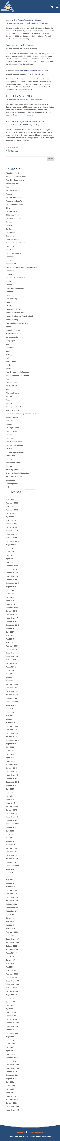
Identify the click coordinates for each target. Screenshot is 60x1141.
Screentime (10, 456)
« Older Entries (12, 147)
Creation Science (12, 239)
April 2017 (10, 639)
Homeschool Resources (15, 313)
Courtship (10, 236)
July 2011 (9, 873)
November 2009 (12, 943)
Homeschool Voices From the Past (19, 316)
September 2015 (12, 702)
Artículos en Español (14, 201)
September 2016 (12, 663)
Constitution (11, 225)
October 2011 (11, 862)
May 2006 (10, 1089)
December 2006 (12, 1065)
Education (10, 260)
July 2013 (10, 789)
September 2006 (12, 1075)
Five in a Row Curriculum (16, 278)
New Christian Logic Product (17, 372)
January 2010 (11, 936)
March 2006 (11, 1096)
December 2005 (12, 1106)
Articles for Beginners (14, 197)
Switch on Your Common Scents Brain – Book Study (24, 20)
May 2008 (10, 1005)
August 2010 (11, 911)
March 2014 (10, 761)
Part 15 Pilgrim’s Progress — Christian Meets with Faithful (27, 122)
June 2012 (10, 834)
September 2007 (12, 1033)
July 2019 (10, 548)
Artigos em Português (14, 204)
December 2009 (12, 939)
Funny (8, 281)
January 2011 (11, 894)
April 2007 (10, 1051)
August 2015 (11, 705)
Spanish (9, 459)
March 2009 (11, 970)
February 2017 (12, 646)
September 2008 (13, 991)
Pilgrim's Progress (36, 99)
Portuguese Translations (16, 407)
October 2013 (11, 779)
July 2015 (10, 709)
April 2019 (10, 559)
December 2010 (12, 897)
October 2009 (11, 946)
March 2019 (10, 562)
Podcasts (10, 396)
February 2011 (11, 890)
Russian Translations (14, 445)
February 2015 (12, 726)
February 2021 (12, 510)
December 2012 (12, 813)
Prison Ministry (12, 417)
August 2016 (11, 667)
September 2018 (12, 583)
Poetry (8, 400)
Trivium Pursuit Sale (37, 74)
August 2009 (11, 953)
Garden (9, 285)
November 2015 (12, 695)
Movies (8, 365)
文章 (7, 487)
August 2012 (11, 827)
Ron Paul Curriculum (14, 442)
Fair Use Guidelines (35, 1132)
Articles (9, 194)
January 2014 (11, 768)
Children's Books (12, 215)
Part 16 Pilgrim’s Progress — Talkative (20, 96)
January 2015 (11, 730)
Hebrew (9, 302)
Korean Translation (13, 334)
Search (50, 159)
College (9, 222)
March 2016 (10, 681)
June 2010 (10, 918)
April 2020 (10, 517)
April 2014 (10, 758)
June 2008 (10, 1002)
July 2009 (10, 956)
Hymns (9, 327)
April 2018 (10, 601)
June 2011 (10, 876)
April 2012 (10, 841)
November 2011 (12, 859)
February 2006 (12, 1099)
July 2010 (10, 915)
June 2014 (10, 751)
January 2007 (11, 1061)
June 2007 (10, 1044)
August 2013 (11, 786)
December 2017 (12, 615)
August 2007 (11, 1037)
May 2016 (10, 674)
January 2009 (11, 977)
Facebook (10, 271)
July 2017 (10, 632)
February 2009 (12, 974)
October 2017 (11, 622)
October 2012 (11, 820)
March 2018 (10, 604)
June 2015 (10, 712)
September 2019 (12, 541)
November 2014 (12, 737)
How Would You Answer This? (17, 323)
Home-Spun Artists (13, 309)
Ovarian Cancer (12, 382)
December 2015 (12, 691)
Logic (8, 351)
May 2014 (10, 754)
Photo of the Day (12, 386)
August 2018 (11, 587)
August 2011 (11, 869)
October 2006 (11, 1072)
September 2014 (12, 740)
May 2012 (10, 838)
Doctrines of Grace (13, 253)
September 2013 (12, 782)
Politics (9, 403)
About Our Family (13, 173)
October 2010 (11, 904)
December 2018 (12, 573)
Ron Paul (9, 438)
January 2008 (11, 1019)
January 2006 (11, 1103)
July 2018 (10, 590)
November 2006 (12, 1068)
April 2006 (10, 1093)
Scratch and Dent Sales (15, 452)
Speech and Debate (13, 463)
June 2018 (10, 594)
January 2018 (11, 611)
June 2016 (10, 670)
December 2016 (12, 653)
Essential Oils (43, 23)
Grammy (9, 292)
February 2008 (12, 1016)
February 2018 (12, 608)
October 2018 (11, 580)
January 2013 (11, 810)
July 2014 (10, 747)
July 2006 (10, 1082)
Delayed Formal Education (16, 243)
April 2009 (10, 967)
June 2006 (10, 1086)
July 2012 (10, 831)
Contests (9, 229)
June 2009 (10, 960)
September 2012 (12, 824)
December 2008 (12, 981)
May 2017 (9, 635)
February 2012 (12, 848)
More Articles (11, 361)
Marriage (9, 355)
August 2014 (11, 744)
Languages (10, 341)
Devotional (33, 49)
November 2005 (12, 1110)
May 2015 (10, 716)
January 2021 (11, 513)
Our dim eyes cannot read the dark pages (20, 45)
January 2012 (11, 852)
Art (7, 187)
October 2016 (11, 660)
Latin (8, 344)
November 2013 (12, 775)
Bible (8, 208)
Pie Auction (10, 389)
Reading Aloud (11, 431)
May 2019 (10, 555)
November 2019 (12, 534)
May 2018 (10, 597)
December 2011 (12, 855)
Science (9, 449)
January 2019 (11, 569)
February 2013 (12, 806)
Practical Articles (13, 410)
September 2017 (12, 625)
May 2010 (10, 922)
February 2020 (12, 524)
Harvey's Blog (11, 299)
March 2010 (10, 929)
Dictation (9, 250)
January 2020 (11, 527)
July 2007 (10, 1040)
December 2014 (12, 733)
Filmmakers (10, 274)
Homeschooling (12, 320)
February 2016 (12, 684)
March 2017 (10, 643)
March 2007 (11, 1054)
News (8, 379)
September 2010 (12, 908)
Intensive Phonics (13, 330)
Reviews (9, 435)
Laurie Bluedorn (13, 23)
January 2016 (11, 688)
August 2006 (11, 1079)
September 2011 (12, 866)
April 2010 (10, 925)
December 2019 (12, 531)
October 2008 (11, 988)
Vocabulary (10, 480)
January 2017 (11, 649)
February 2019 (12, 566)
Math (8, 358)
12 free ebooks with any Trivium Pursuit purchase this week (27, 71)
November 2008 (12, 984)
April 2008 (10, 1009)
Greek (8, 295)
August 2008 (11, 995)
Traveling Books (12, 470)
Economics (10, 257)
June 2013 (10, 792)
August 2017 (11, 628)
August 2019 (11, 545)
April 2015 (10, 719)
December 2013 (12, 772)
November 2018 (12, 576)
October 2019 (11, 538)
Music (8, 368)
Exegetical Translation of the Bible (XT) (21, 267)
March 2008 (11, 1012)
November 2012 (12, 817)
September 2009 (12, 950)
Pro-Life (9, 421)
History (9, 306)
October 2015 (11, 698)
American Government (15, 180)
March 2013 (10, 803)
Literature (10, 348)
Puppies (9, 424)
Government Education (15, 288)
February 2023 (12, 503)
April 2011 (10, 883)
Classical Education (13, 218)
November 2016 (12, 656)
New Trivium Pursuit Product (17, 375)
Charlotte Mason (12, 211)
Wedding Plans (12, 484)
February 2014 (12, 765)
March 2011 (10, 887)
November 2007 (12, 1026)
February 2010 (12, 932)
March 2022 (11, 506)
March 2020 (11, 520)
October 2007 (11, 1030)
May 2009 (10, 963)
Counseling (34, 23)
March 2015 (10, 723)
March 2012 (10, 845)
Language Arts (12, 337)
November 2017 (12, 618)
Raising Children (12, 428)
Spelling (9, 466)
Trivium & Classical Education (17, 473)
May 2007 (10, 1047)
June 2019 (10, 552)
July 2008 (10, 998)
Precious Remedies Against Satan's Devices (23, 414)
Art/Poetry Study (13, 191)
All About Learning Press (16, 177)
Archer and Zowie (13, 184)
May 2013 (10, 796)
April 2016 (10, 677)
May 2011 (9, 880)
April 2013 (10, 799)
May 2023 (10, 499)
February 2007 (12, 1058)
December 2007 (12, 1023)
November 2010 (12, 901)
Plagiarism (21, 1132)
